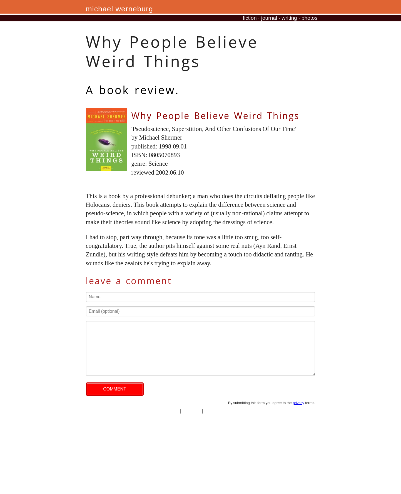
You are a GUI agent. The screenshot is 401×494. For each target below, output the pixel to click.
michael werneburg (119, 9)
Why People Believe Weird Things (215, 116)
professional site (220, 411)
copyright (192, 411)
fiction (250, 18)
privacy (298, 403)
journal (269, 18)
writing (289, 18)
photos (310, 18)
